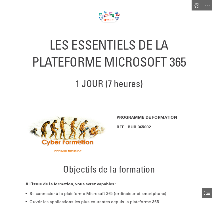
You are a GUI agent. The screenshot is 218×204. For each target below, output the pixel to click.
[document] (109, 102)
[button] (197, 5)
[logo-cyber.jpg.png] (67, 134)
